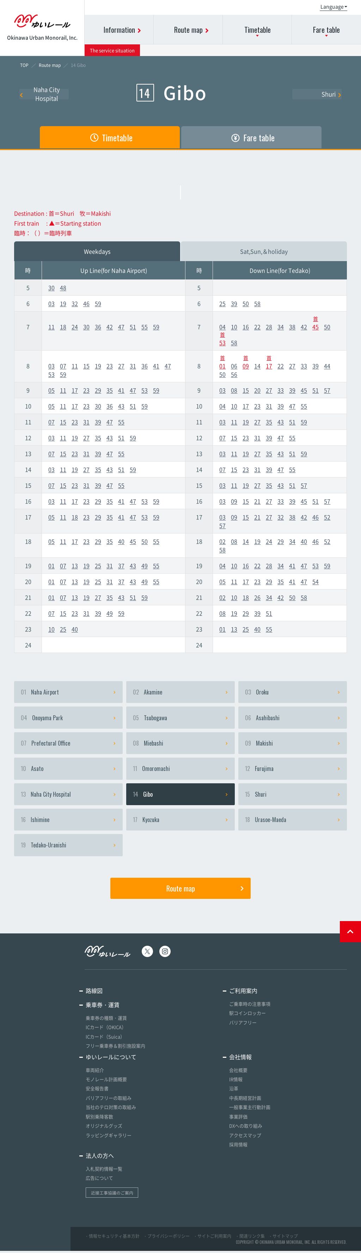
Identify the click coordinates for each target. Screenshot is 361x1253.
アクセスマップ (245, 1137)
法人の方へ (100, 1157)
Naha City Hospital (39, 94)
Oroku (292, 692)
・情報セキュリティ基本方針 (112, 1238)
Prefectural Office (68, 744)
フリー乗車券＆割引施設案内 (115, 1049)
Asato (68, 770)
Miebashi (180, 744)
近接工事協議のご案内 (112, 1194)
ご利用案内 (243, 994)
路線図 (94, 994)
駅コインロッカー (247, 1017)
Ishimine (68, 823)
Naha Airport (68, 692)
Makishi (292, 744)
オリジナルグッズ (104, 1128)
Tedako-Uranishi (68, 849)
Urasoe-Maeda (292, 823)
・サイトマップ (283, 1238)
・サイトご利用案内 (212, 1238)
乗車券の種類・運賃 (106, 1022)
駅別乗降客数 (99, 1119)
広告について (99, 1180)
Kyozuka (180, 823)
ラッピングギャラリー (108, 1137)
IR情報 (236, 1082)
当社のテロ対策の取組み (111, 1110)
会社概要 (238, 1073)
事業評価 (238, 1119)
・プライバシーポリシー (166, 1238)
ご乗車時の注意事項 (249, 1008)
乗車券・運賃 (103, 1009)
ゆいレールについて (111, 1060)
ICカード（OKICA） (106, 1031)
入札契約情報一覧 (104, 1170)
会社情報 (240, 1060)
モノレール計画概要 (106, 1082)
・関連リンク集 (250, 1238)
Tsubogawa (180, 718)
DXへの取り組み (245, 1128)
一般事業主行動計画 (249, 1110)
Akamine (180, 692)
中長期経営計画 (245, 1101)
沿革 (233, 1091)
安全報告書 (97, 1091)
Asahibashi (292, 718)
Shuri (332, 94)
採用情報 (238, 1146)
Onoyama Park (68, 718)
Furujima (292, 770)
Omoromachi (180, 770)
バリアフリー (243, 1026)
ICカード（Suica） (105, 1040)
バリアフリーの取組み (108, 1101)
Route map (205, 892)
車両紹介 (95, 1073)
